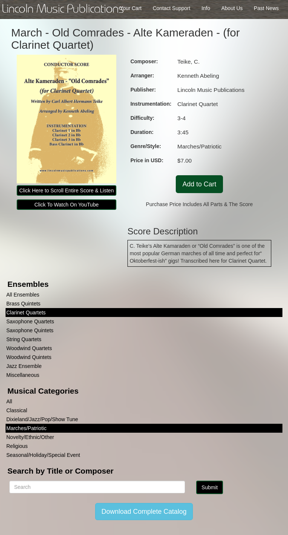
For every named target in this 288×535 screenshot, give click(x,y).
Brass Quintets (23, 304)
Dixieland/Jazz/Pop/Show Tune (42, 419)
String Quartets (23, 339)
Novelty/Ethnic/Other (30, 437)
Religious (17, 446)
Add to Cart (199, 184)
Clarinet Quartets (26, 312)
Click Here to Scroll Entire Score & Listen (66, 190)
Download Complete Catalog (144, 511)
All (9, 401)
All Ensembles (22, 295)
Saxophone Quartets (30, 321)
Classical (16, 410)
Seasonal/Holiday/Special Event (43, 455)
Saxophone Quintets (30, 330)
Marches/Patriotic (26, 428)
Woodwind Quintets (28, 357)
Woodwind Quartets (29, 348)
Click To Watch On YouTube (66, 205)
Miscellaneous (22, 375)
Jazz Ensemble (24, 366)
